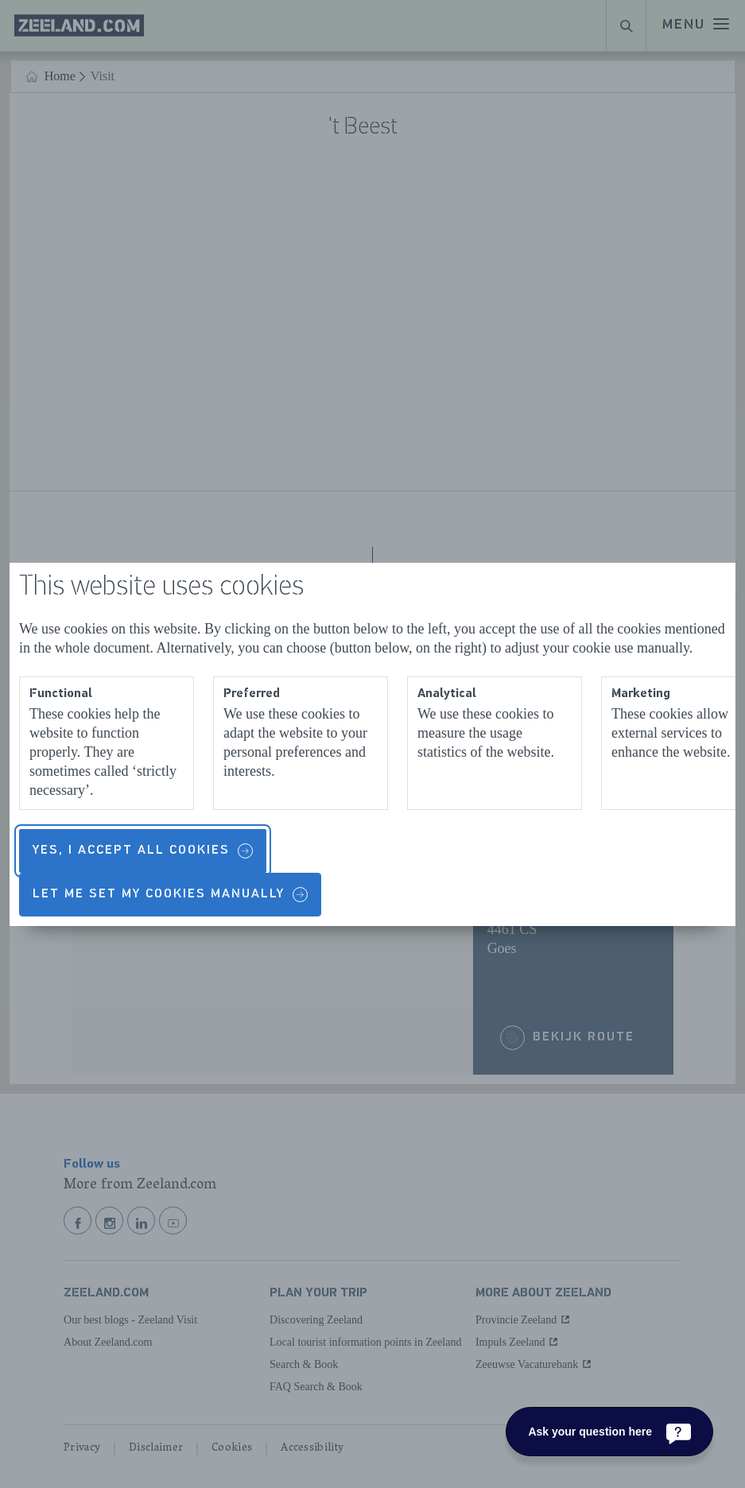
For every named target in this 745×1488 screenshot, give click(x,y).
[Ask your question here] (609, 1431)
